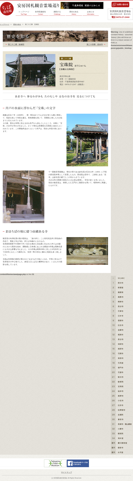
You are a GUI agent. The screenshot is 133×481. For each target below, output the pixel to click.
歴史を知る (74, 13)
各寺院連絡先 (40, 13)
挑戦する (57, 13)
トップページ (24, 13)
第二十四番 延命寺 (95, 44)
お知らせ (91, 13)
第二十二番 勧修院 (16, 44)
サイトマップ (66, 472)
